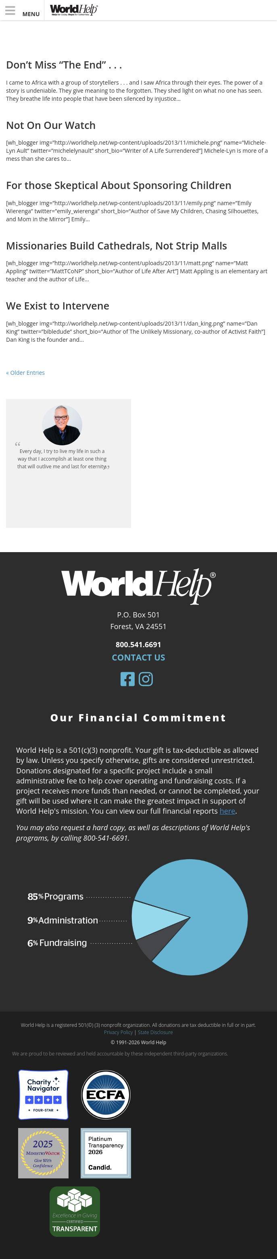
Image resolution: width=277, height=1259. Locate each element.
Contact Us (138, 657)
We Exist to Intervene (57, 305)
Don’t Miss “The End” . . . (64, 64)
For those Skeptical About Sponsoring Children (118, 185)
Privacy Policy (118, 1032)
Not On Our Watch (51, 125)
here (227, 811)
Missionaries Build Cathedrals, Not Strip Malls (116, 245)
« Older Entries (25, 372)
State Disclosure (155, 1032)
